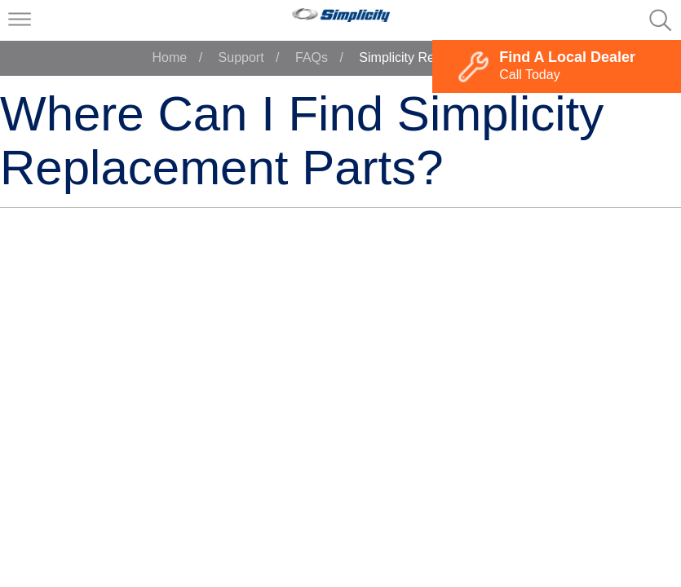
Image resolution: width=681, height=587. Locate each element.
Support (241, 57)
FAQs (311, 57)
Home (170, 57)
